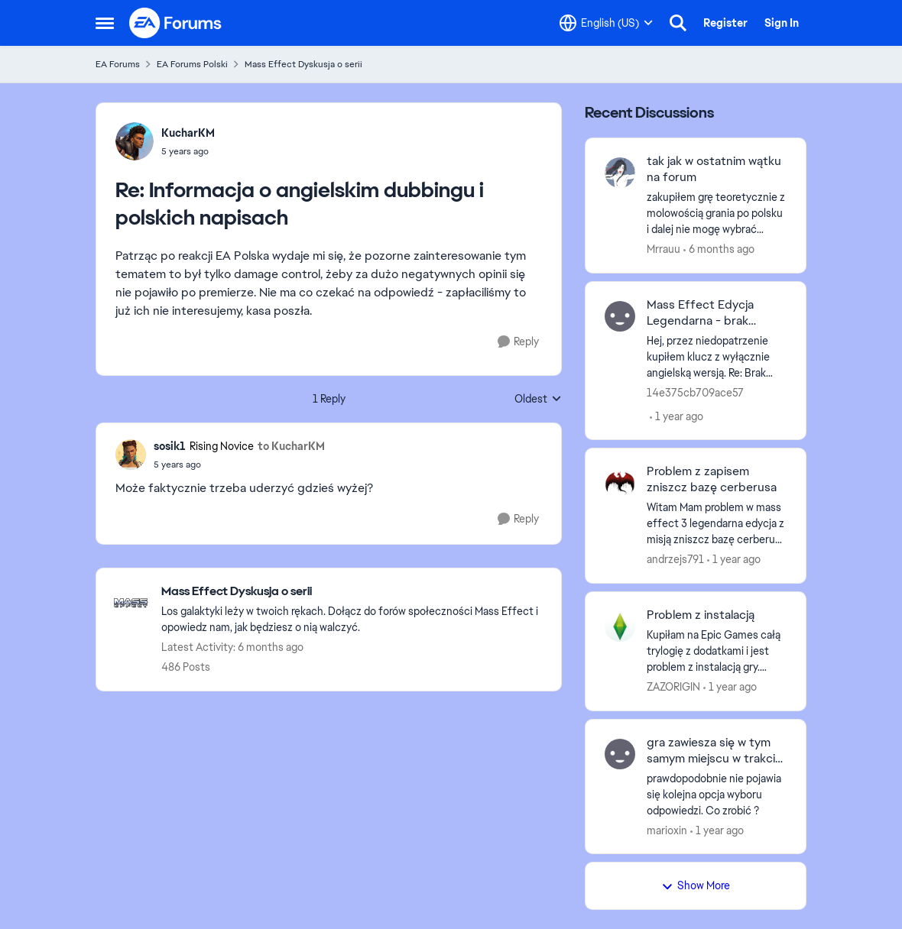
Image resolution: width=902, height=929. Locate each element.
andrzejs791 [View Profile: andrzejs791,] (675, 559)
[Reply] (518, 342)
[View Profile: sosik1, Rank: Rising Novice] (130, 454)
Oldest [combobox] (538, 399)
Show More (695, 885)
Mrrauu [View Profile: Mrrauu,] (663, 249)
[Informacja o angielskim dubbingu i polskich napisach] (188, 151)
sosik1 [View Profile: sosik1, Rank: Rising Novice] (170, 446)
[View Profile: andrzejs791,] (620, 483)
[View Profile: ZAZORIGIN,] (620, 626)
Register (725, 23)
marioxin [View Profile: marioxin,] (667, 830)
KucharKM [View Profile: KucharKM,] (188, 133)
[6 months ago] (718, 249)
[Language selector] (606, 23)
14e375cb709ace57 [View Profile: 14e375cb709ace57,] (695, 392)
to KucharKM (291, 446)
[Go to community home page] (175, 23)
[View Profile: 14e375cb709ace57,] (620, 316)
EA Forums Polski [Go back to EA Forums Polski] (192, 64)
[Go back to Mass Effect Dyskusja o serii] (353, 592)
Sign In (781, 23)
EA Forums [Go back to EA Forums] (118, 64)
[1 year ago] (676, 416)
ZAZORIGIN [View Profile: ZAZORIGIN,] (673, 687)
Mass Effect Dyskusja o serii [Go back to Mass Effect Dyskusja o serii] (303, 64)
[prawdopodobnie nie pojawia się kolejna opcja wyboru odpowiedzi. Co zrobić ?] (717, 794)
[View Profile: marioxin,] (620, 754)
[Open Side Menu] (105, 22)
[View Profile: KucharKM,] (134, 141)
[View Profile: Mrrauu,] (620, 172)
